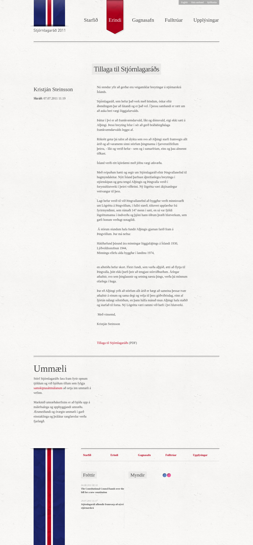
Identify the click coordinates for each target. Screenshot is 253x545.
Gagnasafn (143, 20)
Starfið (91, 20)
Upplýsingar (206, 20)
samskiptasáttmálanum (48, 388)
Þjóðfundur (212, 2)
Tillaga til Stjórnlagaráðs (112, 343)
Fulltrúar (174, 20)
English (184, 2)
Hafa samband (197, 2)
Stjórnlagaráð (50, 18)
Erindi (115, 20)
